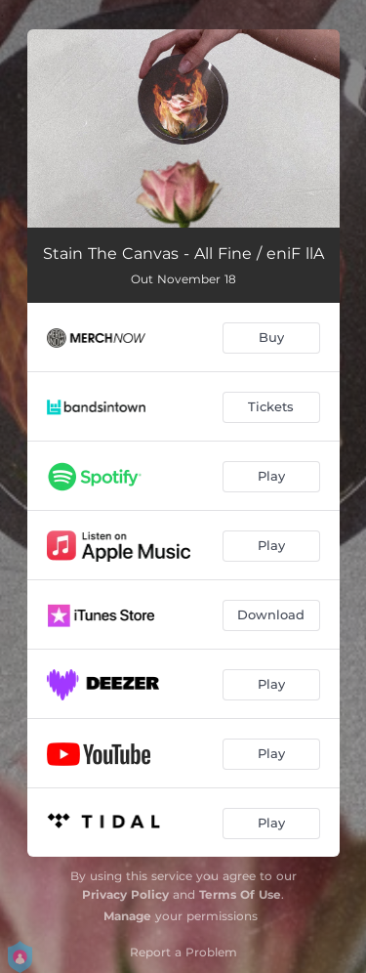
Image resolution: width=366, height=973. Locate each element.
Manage (127, 916)
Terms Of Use (240, 894)
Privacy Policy (125, 894)
